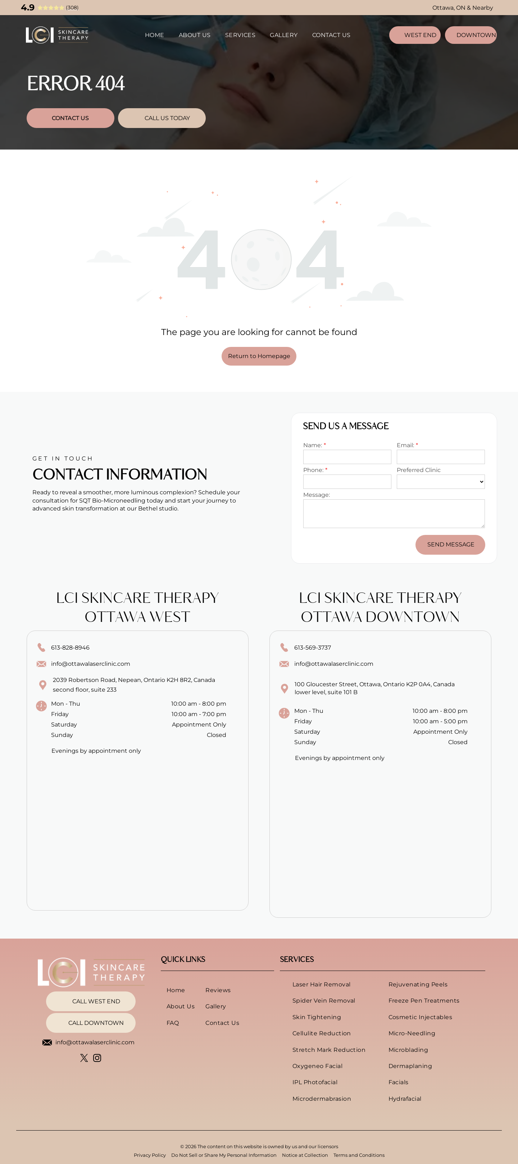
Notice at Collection (305, 1155)
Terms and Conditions (359, 1155)
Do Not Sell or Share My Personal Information (224, 1155)
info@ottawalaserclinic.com (90, 663)
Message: (316, 494)
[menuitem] (155, 34)
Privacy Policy (150, 1155)
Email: (405, 445)
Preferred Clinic (419, 470)
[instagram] (97, 1059)
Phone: (313, 470)
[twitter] (84, 1059)
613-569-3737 (312, 647)
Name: (312, 445)
